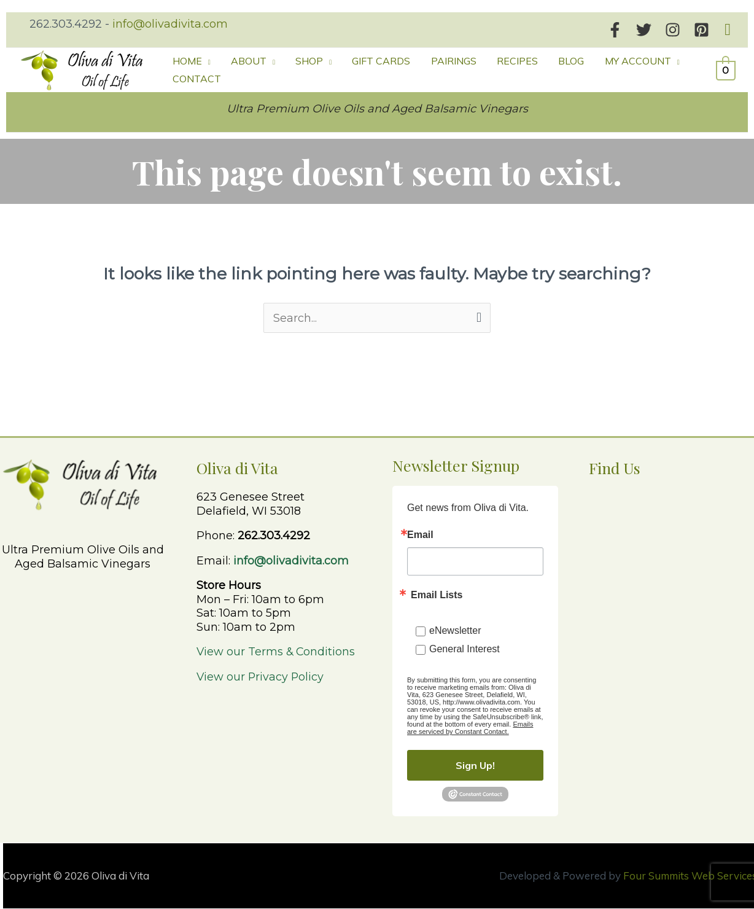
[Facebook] (615, 30)
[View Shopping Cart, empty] (726, 70)
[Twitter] (644, 30)
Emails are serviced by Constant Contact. (470, 727)
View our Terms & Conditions (276, 651)
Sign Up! (475, 765)
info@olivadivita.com (170, 24)
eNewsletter (455, 630)
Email (420, 535)
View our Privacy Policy (260, 677)
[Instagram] (672, 30)
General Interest (464, 649)
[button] (728, 29)
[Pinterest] (701, 30)
